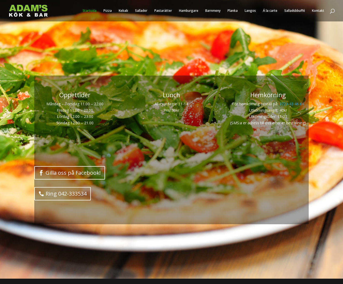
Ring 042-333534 (66, 193)
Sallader (141, 11)
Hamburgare (188, 11)
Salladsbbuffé (294, 11)
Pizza (107, 11)
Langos (250, 11)
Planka (233, 11)
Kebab (123, 11)
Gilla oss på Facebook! (73, 172)
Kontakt (318, 11)
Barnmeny (213, 11)
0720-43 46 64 (291, 103)
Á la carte (270, 11)
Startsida (89, 11)
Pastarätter (163, 11)
